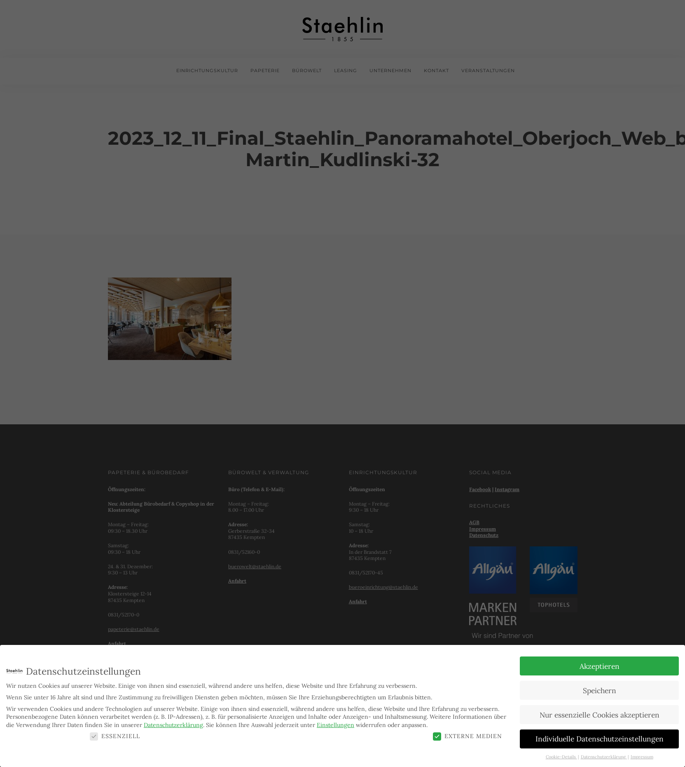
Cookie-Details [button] (561, 756)
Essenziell (115, 735)
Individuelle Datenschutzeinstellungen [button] (599, 738)
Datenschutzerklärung (173, 724)
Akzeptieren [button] (600, 665)
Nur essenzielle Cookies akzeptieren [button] (599, 713)
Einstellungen (335, 724)
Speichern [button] (599, 689)
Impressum (642, 756)
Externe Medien (467, 735)
